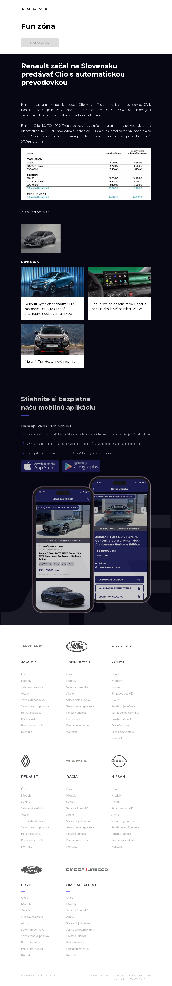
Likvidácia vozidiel (132, 975)
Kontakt (26, 731)
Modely (26, 680)
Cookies (115, 975)
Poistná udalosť (31, 712)
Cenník (115, 687)
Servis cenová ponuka (35, 706)
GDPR (105, 975)
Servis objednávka (33, 699)
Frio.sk (54, 975)
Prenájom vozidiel (32, 725)
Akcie (25, 693)
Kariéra (95, 975)
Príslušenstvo (29, 719)
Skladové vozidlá (32, 687)
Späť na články (40, 42)
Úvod (24, 674)
